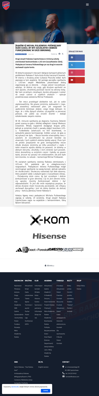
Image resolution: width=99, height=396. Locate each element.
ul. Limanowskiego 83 (70, 367)
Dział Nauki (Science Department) (48, 340)
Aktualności (29, 286)
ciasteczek (15, 387)
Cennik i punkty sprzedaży (70, 295)
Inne (16, 362)
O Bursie (59, 337)
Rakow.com (18, 281)
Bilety (69, 281)
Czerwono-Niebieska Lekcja (23, 380)
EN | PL (40, 362)
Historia (37, 298)
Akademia (17, 305)
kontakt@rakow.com (70, 377)
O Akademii (48, 295)
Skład (27, 289)
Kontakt (59, 298)
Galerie (16, 311)
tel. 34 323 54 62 (69, 373)
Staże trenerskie (49, 302)
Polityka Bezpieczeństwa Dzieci (49, 331)
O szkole (59, 305)
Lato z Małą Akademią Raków (48, 353)
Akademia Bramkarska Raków (48, 321)
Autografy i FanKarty (21, 383)
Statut (59, 292)
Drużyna (28, 281)
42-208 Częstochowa (71, 370)
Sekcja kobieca (49, 347)
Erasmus (59, 295)
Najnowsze (17, 286)
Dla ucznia (60, 302)
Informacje (38, 311)
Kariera (37, 302)
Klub (15, 302)
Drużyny (47, 298)
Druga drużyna (21, 54)
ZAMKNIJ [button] (45, 390)
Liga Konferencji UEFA (29, 321)
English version (43, 367)
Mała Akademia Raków (17, 334)
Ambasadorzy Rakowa (21, 373)
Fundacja (60, 281)
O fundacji (60, 286)
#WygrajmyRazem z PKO (22, 377)
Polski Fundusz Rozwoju (17, 324)
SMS (15, 308)
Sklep (79, 281)
